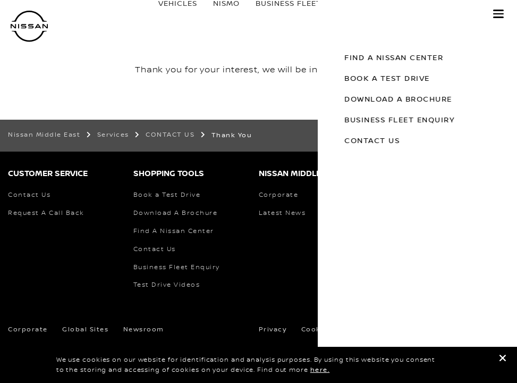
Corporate (28, 330)
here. (320, 370)
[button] (498, 14)
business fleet (278, 14)
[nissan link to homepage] (29, 26)
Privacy (273, 330)
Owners (354, 14)
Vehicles (167, 14)
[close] (502, 360)
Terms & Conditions (384, 330)
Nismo (215, 14)
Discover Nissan (433, 14)
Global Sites (85, 330)
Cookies (316, 330)
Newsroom (143, 330)
